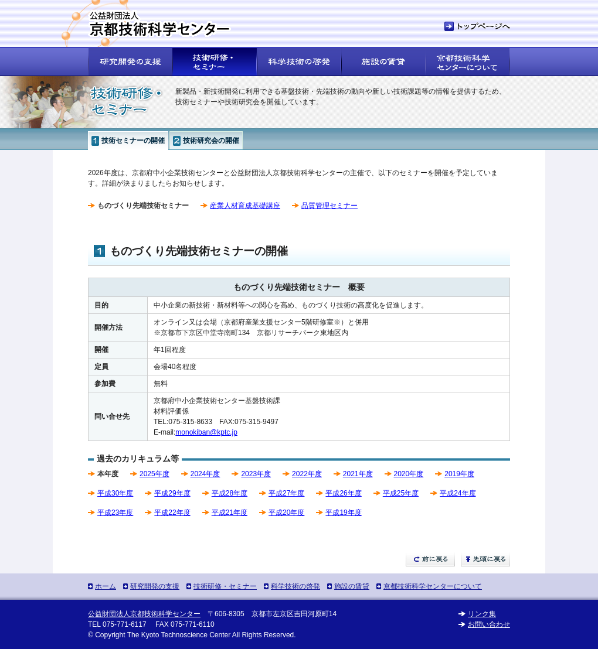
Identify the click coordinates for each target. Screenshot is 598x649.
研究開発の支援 (154, 586)
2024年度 (205, 474)
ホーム (105, 586)
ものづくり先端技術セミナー (143, 205)
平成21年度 (229, 512)
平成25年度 (401, 493)
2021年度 (358, 474)
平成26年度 (343, 493)
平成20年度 (286, 512)
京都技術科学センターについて (432, 586)
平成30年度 (115, 493)
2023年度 (256, 474)
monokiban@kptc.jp (206, 432)
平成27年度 (286, 493)
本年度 (107, 474)
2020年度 (409, 474)
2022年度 (307, 474)
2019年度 (459, 474)
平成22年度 (172, 512)
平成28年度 (229, 493)
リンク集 (482, 614)
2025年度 (154, 474)
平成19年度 (343, 512)
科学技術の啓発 (295, 586)
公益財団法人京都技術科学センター (144, 614)
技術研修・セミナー (225, 586)
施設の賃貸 (351, 586)
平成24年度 (457, 493)
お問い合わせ (489, 624)
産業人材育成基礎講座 (245, 205)
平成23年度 (115, 512)
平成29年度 (172, 493)
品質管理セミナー (329, 205)
